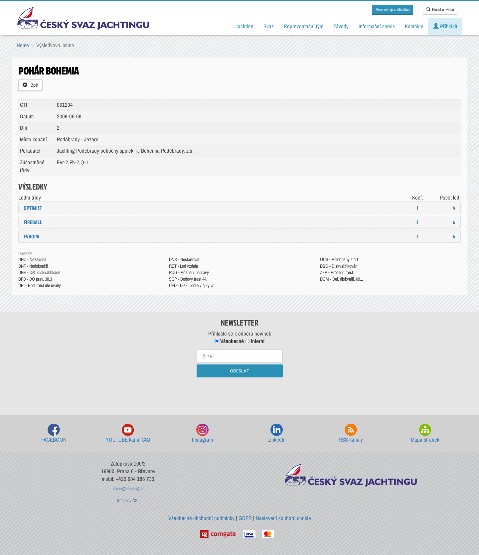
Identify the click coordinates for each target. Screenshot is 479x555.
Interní (254, 341)
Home (23, 45)
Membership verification (392, 9)
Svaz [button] (268, 26)
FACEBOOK (53, 433)
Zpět (30, 85)
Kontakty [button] (414, 26)
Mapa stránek (425, 433)
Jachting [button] (244, 26)
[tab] (239, 208)
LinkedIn (276, 433)
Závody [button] (341, 26)
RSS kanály (351, 433)
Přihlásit (445, 26)
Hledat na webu (440, 9)
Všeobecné (229, 341)
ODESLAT (239, 371)
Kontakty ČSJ (128, 500)
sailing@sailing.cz (128, 488)
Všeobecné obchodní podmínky (201, 518)
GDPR (245, 518)
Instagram (202, 433)
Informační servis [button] (377, 26)
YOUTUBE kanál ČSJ (128, 433)
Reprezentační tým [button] (303, 26)
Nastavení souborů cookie (283, 518)
